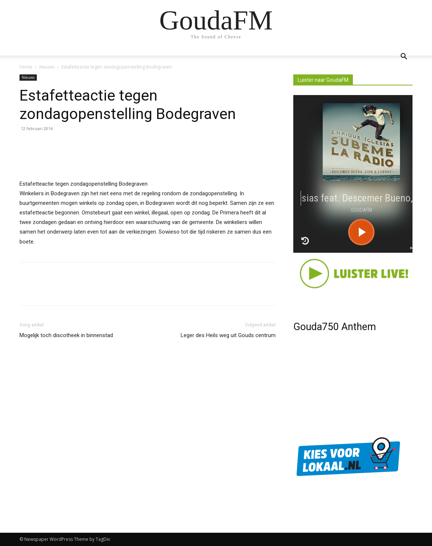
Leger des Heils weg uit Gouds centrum (228, 335)
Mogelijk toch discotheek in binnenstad (66, 335)
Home (26, 67)
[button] (403, 57)
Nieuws (46, 67)
